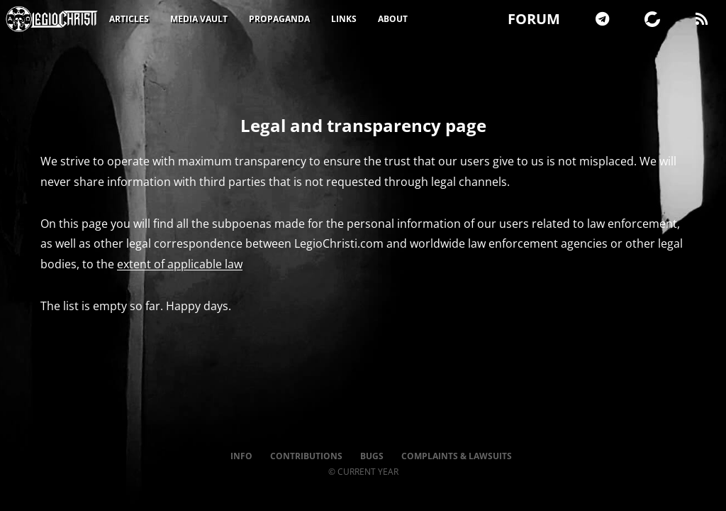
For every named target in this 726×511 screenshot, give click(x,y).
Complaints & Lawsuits (456, 456)
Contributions (306, 456)
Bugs (372, 456)
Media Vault (199, 19)
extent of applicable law (179, 264)
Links (344, 19)
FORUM (534, 18)
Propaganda (279, 19)
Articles (129, 19)
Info (241, 456)
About (393, 19)
